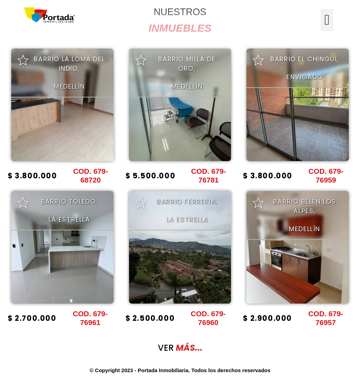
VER (180, 348)
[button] (327, 20)
